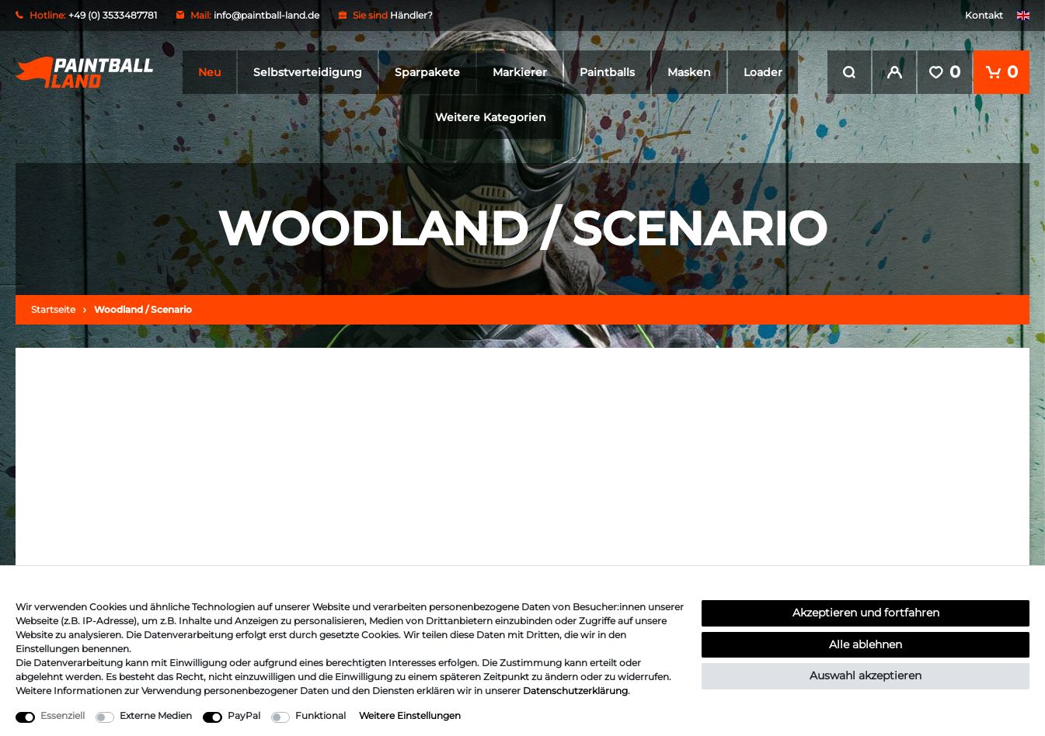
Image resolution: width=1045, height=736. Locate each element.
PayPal (244, 715)
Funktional (320, 715)
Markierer (520, 72)
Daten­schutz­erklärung (575, 690)
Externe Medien (156, 715)
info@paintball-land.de (266, 15)
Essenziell (62, 715)
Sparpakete (427, 72)
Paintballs (607, 72)
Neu (209, 72)
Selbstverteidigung (307, 72)
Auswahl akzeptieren (865, 675)
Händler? (411, 15)
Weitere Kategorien (490, 117)
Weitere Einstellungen (410, 715)
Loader (763, 72)
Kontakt (984, 15)
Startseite (53, 309)
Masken (689, 72)
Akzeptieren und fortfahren (865, 613)
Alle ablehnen (865, 644)
